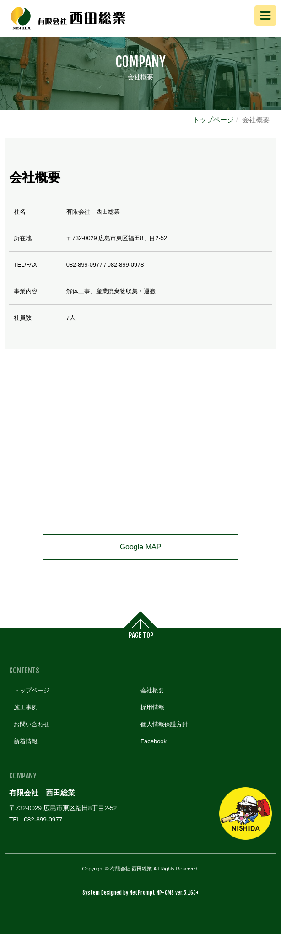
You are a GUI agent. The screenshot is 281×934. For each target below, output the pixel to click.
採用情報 (152, 707)
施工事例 (26, 707)
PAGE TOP (141, 635)
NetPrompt (142, 892)
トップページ (213, 119)
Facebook (153, 741)
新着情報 (26, 741)
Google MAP (141, 547)
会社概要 (152, 690)
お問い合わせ (31, 724)
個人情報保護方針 (164, 724)
